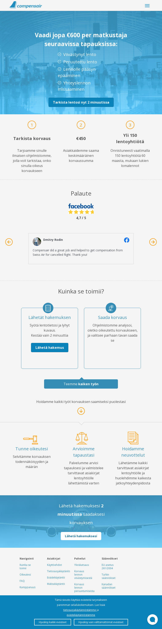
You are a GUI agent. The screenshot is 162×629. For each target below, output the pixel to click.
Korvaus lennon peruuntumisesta (84, 587)
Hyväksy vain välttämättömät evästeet (100, 622)
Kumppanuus (27, 587)
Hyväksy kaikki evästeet (52, 622)
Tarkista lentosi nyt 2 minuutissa (81, 102)
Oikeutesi (25, 574)
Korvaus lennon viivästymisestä (83, 574)
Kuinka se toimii (25, 566)
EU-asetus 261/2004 (107, 566)
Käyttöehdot (54, 565)
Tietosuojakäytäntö (58, 571)
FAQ (22, 581)
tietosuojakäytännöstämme (79, 610)
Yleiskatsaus (81, 565)
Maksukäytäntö (56, 584)
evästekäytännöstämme (81, 615)
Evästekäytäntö (56, 577)
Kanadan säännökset (108, 585)
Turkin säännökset (108, 576)
